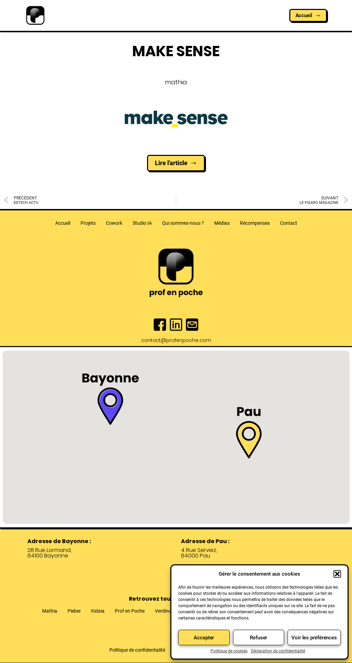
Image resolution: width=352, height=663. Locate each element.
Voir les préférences (314, 638)
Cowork (114, 223)
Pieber (74, 611)
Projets (88, 223)
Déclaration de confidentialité (278, 651)
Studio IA (142, 223)
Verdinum (165, 611)
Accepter (204, 638)
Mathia (49, 611)
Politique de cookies (228, 651)
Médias (222, 223)
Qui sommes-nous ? (183, 223)
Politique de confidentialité (137, 650)
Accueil (62, 223)
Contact (288, 223)
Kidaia (98, 611)
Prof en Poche (130, 611)
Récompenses (255, 223)
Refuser (258, 638)
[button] (337, 573)
